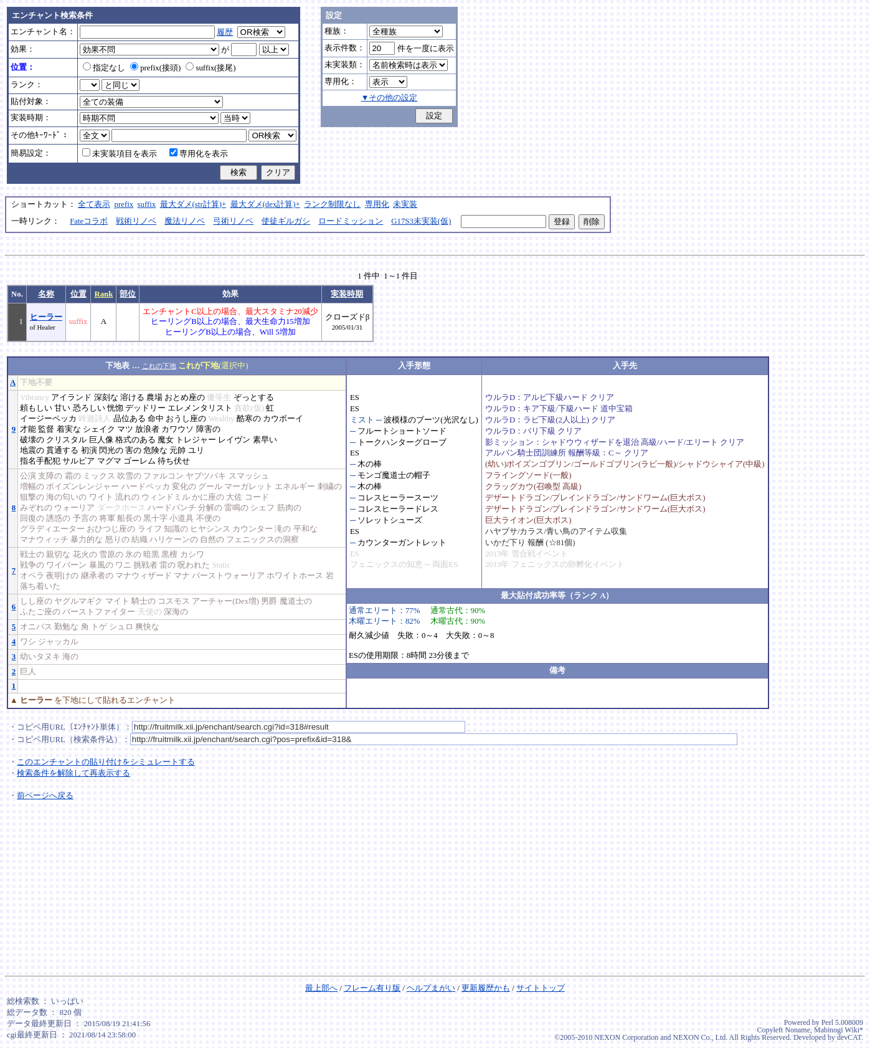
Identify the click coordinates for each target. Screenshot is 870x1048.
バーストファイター (98, 611)
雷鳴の (236, 507)
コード (257, 497)
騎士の (143, 601)
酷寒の (249, 418)
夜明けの (62, 575)
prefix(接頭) (155, 68)
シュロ (121, 626)
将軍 (107, 518)
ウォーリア (74, 507)
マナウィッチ (44, 539)
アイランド (71, 397)
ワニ (123, 565)
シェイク (99, 429)
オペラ (32, 575)
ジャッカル (58, 641)
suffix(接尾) (210, 68)
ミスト (362, 420)
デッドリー (145, 408)
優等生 (219, 397)
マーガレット (248, 486)
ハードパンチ (172, 507)
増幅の (32, 486)
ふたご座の (40, 611)
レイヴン (234, 440)
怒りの (117, 539)
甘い (62, 408)
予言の (85, 518)
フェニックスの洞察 (262, 539)
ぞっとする (254, 397)
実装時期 (347, 294)
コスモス (174, 601)
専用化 (377, 204)
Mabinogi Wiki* (838, 1030)
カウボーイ (283, 418)
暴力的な (86, 539)
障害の (208, 429)
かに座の (208, 497)
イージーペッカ (48, 418)
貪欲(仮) (249, 408)
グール (210, 486)
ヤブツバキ (206, 476)
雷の (167, 565)
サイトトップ (540, 988)
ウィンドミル (165, 497)
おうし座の (186, 418)
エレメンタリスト (200, 408)
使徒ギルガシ (286, 221)
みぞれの (36, 507)
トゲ (99, 626)
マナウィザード (143, 575)
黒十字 (155, 518)
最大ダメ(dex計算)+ (265, 204)
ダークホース (121, 507)
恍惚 (115, 408)
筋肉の (289, 507)
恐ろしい (89, 408)
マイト (117, 601)
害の (133, 450)
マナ (182, 575)
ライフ (150, 529)
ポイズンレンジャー (82, 486)
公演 (28, 476)
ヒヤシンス (210, 529)
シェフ (262, 507)
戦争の (32, 565)
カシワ (192, 554)
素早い (265, 440)
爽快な (147, 626)
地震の (32, 450)
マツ (125, 429)
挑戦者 (145, 565)
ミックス (99, 476)
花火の (85, 554)
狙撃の (32, 497)
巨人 (28, 671)
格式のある (135, 440)
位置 (78, 294)
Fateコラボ (89, 221)
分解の (210, 507)
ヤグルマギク (78, 601)
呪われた (193, 565)
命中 (156, 418)
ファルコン (163, 476)
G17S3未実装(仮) (421, 221)
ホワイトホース (295, 575)
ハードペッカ (145, 486)
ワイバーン (66, 565)
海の (70, 656)
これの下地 (159, 365)
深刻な (106, 397)
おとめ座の (184, 397)
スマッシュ (249, 476)
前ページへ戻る (45, 795)
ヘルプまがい (431, 988)
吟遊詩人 (94, 418)
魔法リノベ (184, 221)
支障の (50, 476)
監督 (46, 429)
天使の (150, 611)
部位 (128, 294)
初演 (89, 450)
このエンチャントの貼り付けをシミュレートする (106, 762)
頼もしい (36, 408)
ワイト (101, 497)
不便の (208, 518)
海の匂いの (66, 497)
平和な (305, 529)
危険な (155, 450)
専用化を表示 (198, 154)
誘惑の (58, 518)
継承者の (97, 575)
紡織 (139, 539)
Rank (103, 294)
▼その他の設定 (389, 97)
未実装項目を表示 (119, 154)
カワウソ (177, 429)
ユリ (196, 450)
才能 (28, 429)
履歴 (225, 32)
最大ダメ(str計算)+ (193, 204)
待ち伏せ (174, 461)
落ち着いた (40, 586)
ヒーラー (46, 317)
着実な (69, 429)
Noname (797, 1030)
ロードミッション (350, 221)
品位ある (129, 418)
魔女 (166, 440)
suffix (147, 204)
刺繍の (330, 486)
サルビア (78, 461)
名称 (46, 294)
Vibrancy (34, 397)
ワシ (28, 641)
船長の (129, 518)
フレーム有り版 (372, 988)
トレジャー (196, 440)
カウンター (252, 529)
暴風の (101, 565)
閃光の (111, 450)
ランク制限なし (332, 204)
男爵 (269, 601)
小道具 (181, 518)
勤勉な (66, 626)
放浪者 (147, 429)
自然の (212, 539)
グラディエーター (52, 529)
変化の (184, 486)
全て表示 (94, 204)
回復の (32, 518)
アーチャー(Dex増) (225, 601)
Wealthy (221, 418)
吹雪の (129, 476)
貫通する (62, 450)
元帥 (177, 450)
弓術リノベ (233, 221)
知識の (176, 529)
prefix (124, 204)
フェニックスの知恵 (386, 564)
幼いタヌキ (40, 656)
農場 (154, 397)
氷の (133, 554)
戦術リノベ (136, 221)
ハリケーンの (173, 539)
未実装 (405, 204)
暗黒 (151, 554)
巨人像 (101, 440)
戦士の (32, 554)
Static (221, 565)
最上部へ (321, 988)
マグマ (109, 461)
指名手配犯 (40, 461)
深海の (176, 611)
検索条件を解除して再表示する (73, 773)
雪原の (111, 554)
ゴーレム (139, 461)
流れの (127, 497)
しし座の (36, 601)
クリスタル (66, 440)
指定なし (104, 68)
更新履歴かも (485, 988)
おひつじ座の (111, 529)
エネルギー (295, 486)
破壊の (32, 440)
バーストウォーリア (228, 575)
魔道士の (296, 601)
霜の (73, 476)
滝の (283, 529)
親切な (58, 554)
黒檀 (169, 554)
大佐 (234, 497)
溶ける (132, 397)
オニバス (36, 626)
